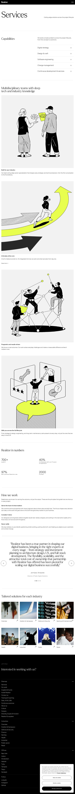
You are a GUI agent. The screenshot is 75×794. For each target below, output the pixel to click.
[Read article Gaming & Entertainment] (65, 612)
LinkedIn (4, 780)
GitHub (3, 785)
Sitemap (37, 681)
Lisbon (3, 756)
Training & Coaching (7, 698)
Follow (37, 777)
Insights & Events (6, 690)
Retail (3, 745)
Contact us (4, 695)
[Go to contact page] (44, 670)
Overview (4, 724)
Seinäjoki (4, 772)
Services (4, 684)
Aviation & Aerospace (8, 727)
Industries (37, 721)
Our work (4, 687)
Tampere (4, 767)
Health (3, 737)
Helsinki (3, 761)
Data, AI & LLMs (6, 700)
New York (4, 753)
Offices (37, 750)
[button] (34, 580)
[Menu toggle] (72, 2)
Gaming (3, 735)
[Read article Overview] (9, 612)
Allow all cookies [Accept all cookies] (57, 777)
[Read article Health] (9, 638)
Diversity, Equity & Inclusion (10, 714)
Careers (3, 711)
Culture (3, 708)
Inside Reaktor (5, 692)
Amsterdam (5, 759)
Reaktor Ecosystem (7, 716)
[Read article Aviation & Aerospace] (28, 612)
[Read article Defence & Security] (46, 612)
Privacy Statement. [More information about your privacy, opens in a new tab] (61, 773)
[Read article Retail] (65, 638)
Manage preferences (57, 788)
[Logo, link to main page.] (4, 2)
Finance (3, 732)
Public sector (5, 743)
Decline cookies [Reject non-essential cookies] (57, 783)
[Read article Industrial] (28, 638)
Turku (3, 764)
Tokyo (3, 769)
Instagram (4, 783)
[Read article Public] (46, 638)
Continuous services (7, 703)
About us (4, 706)
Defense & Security (7, 730)
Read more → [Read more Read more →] (4, 263)
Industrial (4, 740)
